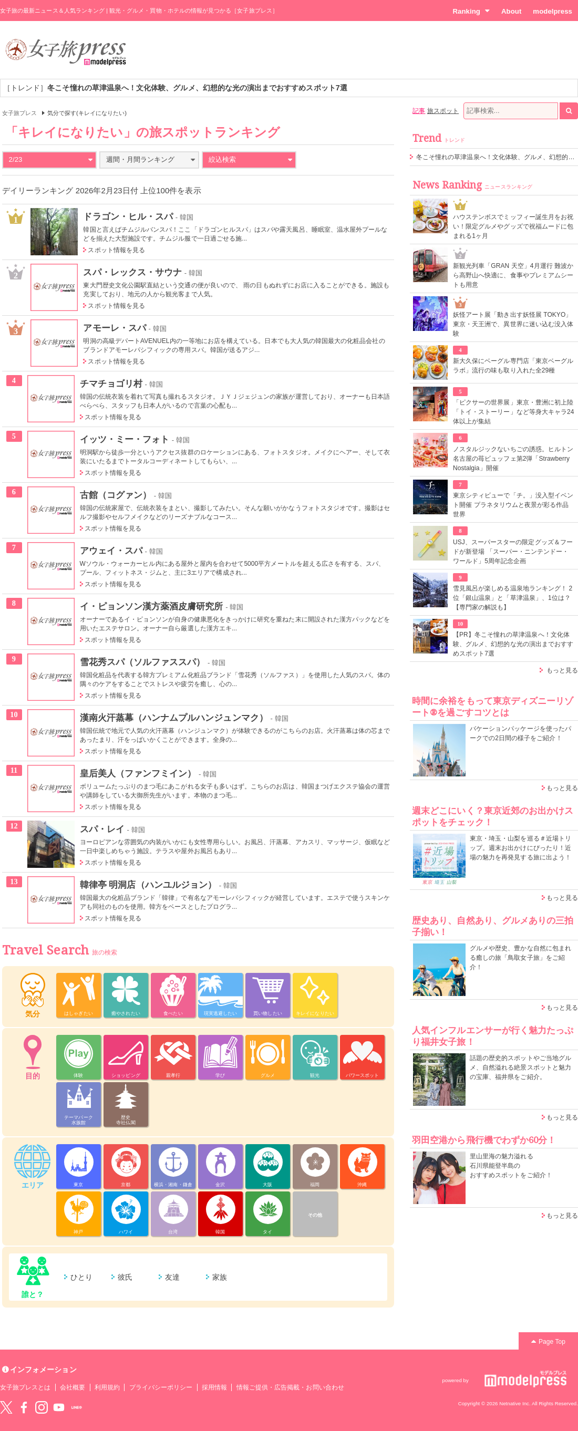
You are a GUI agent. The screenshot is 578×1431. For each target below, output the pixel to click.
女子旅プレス (19, 113)
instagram (41, 1407)
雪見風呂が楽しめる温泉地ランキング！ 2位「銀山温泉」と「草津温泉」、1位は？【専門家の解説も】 (512, 598)
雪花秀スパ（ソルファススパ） (142, 662)
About (511, 11)
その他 (315, 1215)
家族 (219, 1277)
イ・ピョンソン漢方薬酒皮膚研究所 (151, 606)
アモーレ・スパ (114, 328)
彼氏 (125, 1277)
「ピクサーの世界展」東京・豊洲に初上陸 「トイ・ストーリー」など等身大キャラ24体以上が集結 (513, 412)
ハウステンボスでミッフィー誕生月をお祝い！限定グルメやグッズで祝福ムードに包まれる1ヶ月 (513, 226)
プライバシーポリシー (161, 1387)
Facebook (23, 1407)
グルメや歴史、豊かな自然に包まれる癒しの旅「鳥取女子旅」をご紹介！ (520, 958)
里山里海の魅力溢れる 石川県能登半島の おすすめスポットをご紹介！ (511, 1166)
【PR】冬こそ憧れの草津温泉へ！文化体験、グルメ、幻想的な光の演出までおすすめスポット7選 (513, 644)
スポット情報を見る (116, 250)
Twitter (6, 1407)
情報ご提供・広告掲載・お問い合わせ (290, 1387)
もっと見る (562, 670)
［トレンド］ (175, 88)
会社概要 (72, 1387)
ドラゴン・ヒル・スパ (128, 216)
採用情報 (214, 1387)
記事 (418, 111)
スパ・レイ (102, 829)
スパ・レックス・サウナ (132, 272)
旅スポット (443, 111)
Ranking (471, 11)
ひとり (81, 1277)
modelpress (552, 11)
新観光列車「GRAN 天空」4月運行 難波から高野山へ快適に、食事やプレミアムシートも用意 (513, 275)
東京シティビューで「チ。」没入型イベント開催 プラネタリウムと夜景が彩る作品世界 (513, 505)
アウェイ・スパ (111, 550)
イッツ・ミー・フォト (125, 439)
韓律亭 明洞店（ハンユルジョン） (148, 884)
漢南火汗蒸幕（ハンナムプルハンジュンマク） (174, 717)
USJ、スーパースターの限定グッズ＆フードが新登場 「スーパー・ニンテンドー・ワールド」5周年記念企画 (513, 551)
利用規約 (107, 1387)
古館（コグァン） (115, 495)
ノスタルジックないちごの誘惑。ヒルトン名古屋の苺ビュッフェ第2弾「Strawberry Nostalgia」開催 (513, 458)
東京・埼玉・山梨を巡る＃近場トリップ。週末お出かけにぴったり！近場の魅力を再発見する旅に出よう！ (520, 848)
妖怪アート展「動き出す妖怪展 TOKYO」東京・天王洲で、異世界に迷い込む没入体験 (513, 324)
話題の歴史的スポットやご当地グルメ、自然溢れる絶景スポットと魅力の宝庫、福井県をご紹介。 (520, 1067)
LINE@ (76, 1407)
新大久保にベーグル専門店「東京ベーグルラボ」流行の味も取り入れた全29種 (513, 365)
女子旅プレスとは (25, 1387)
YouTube (59, 1407)
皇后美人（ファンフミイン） (138, 773)
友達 (172, 1277)
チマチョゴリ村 (111, 383)
